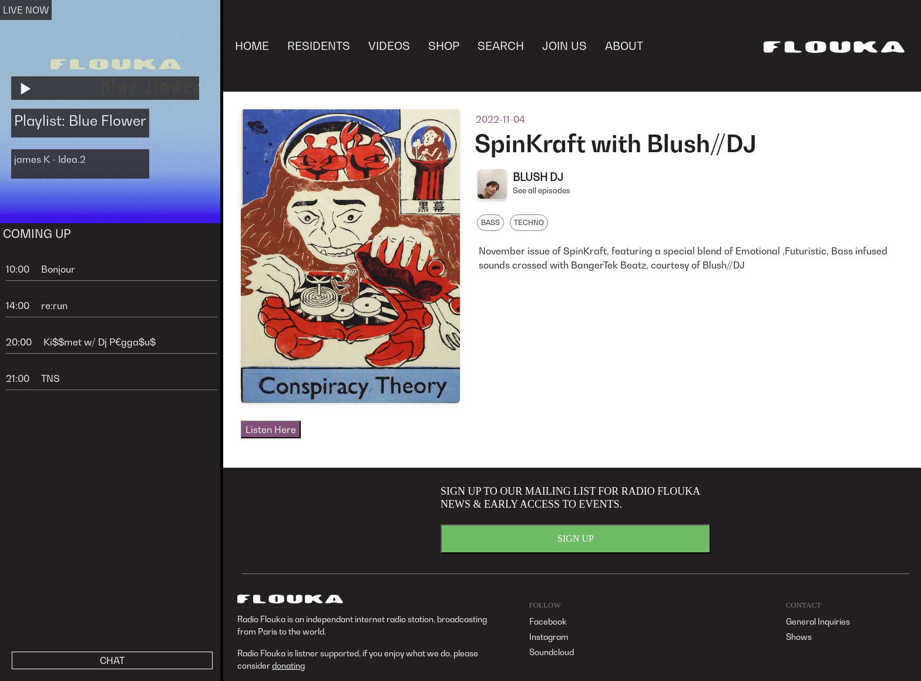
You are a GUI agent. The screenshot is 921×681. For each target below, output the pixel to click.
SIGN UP (575, 539)
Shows (799, 637)
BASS (490, 222)
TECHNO (529, 222)
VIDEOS (389, 45)
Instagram (549, 637)
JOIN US (564, 45)
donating (288, 665)
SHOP (443, 45)
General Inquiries (818, 621)
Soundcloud (551, 652)
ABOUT (624, 45)
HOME (252, 45)
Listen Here (271, 429)
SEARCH (501, 45)
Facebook (548, 621)
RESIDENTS (318, 45)
